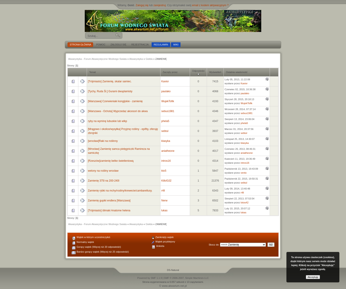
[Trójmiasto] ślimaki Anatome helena (109, 210)
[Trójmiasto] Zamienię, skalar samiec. (110, 81)
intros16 (166, 160)
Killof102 (166, 180)
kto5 (163, 170)
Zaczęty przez (170, 72)
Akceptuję (313, 277)
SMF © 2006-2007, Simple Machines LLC (186, 278)
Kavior (165, 81)
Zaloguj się (142, 5)
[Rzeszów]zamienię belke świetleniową (111, 160)
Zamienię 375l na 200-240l (103, 180)
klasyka (165, 141)
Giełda (149, 59)
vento (244, 172)
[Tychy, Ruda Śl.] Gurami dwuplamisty (110, 91)
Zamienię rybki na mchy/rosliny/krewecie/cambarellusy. (120, 190)
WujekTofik (167, 101)
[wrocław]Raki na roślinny (103, 141)
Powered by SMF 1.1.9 (149, 278)
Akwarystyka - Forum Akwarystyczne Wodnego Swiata (97, 59)
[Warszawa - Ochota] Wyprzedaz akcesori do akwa (118, 111)
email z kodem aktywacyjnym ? (210, 5)
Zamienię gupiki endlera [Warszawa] (109, 200)
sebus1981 (167, 111)
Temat (92, 72)
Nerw (164, 200)
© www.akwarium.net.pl (173, 285)
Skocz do (214, 244)
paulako (166, 91)
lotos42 (244, 202)
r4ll (163, 190)
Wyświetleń (215, 72)
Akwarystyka (136, 59)
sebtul (164, 131)
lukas (164, 210)
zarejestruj (160, 5)
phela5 (165, 121)
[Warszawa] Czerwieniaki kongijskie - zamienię (115, 101)
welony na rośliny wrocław (103, 170)
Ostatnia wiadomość (237, 72)
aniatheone (167, 150)
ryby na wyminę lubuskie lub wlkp (107, 121)
